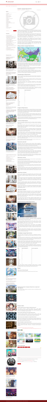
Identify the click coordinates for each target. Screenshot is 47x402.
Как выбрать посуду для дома (10, 339)
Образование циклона (8, 158)
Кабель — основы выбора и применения (10, 366)
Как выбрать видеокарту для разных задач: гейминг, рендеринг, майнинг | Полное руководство (11, 279)
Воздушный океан (8, 15)
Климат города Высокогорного (29, 337)
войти (21, 360)
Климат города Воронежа (9, 397)
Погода (7, 24)
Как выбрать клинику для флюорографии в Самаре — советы (11, 311)
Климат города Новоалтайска (9, 396)
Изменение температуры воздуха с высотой (11, 40)
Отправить (19, 363)
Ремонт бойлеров (8, 212)
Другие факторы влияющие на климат (10, 156)
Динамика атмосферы (9, 16)
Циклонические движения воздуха (10, 161)
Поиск (15, 30)
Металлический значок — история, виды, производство (11, 357)
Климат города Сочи (8, 48)
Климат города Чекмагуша (37, 337)
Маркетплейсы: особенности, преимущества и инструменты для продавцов (11, 267)
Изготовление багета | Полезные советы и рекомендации (10, 320)
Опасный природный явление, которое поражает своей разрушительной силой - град (31, 328)
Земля (7, 17)
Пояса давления (8, 157)
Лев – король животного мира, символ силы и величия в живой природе (25, 327)
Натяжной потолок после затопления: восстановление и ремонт (10, 276)
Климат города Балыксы (21, 337)
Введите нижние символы (21, 361)
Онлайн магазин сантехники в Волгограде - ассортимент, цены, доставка (11, 73)
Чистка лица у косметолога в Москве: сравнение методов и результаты (11, 281)
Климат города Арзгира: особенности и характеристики (21, 343)
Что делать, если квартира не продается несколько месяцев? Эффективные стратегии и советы (10, 284)
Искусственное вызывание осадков (10, 159)
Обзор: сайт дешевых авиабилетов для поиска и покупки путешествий (10, 88)
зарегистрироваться (29, 360)
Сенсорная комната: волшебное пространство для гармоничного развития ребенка (10, 221)
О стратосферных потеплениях (9, 49)
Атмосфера (7, 13)
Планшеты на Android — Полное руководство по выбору (10, 348)
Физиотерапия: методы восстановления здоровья (9, 239)
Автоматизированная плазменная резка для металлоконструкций (11, 293)
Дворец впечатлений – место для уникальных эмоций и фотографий (11, 139)
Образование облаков (8, 160)
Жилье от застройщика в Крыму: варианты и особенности (10, 103)
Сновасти (7, 26)
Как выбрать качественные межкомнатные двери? (10, 257)
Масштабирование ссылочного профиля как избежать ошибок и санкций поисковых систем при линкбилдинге (11, 38)
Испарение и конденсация (9, 18)
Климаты (7, 20)
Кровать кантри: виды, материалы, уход (10, 126)
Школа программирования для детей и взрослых (11, 248)
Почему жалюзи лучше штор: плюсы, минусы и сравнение (11, 302)
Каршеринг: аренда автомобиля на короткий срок (11, 329)
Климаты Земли (8, 21)
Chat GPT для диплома (8, 35)
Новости (7, 23)
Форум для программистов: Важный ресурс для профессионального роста (11, 387)
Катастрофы (7, 19)
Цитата (26, 347)
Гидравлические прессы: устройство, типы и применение (10, 58)
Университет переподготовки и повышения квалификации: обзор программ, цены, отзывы (11, 111)
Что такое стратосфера (9, 27)
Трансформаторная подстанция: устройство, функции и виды (10, 378)
